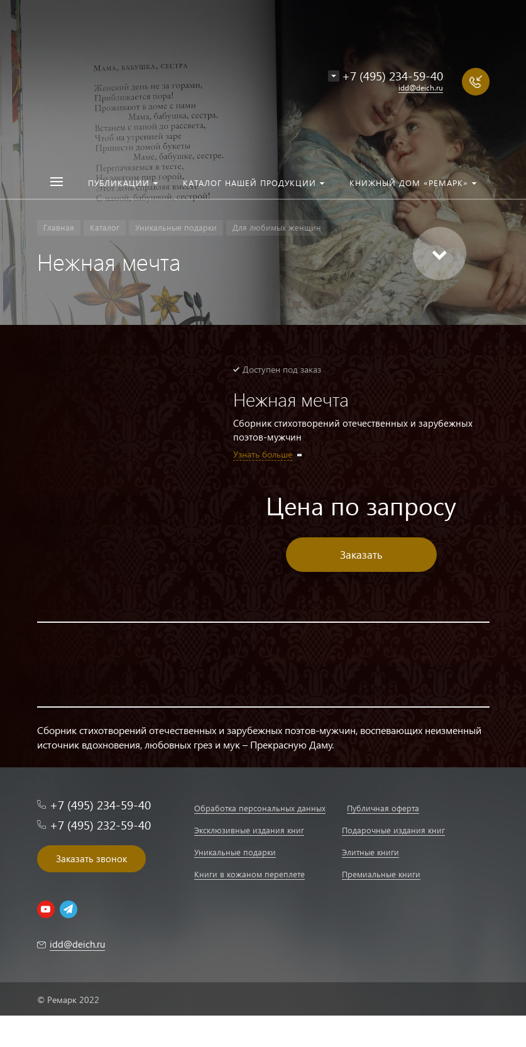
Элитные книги (370, 852)
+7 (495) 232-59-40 (100, 825)
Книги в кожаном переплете (249, 874)
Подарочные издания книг (393, 830)
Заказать (361, 554)
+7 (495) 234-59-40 (392, 76)
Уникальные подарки (235, 852)
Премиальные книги (381, 874)
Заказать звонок (91, 858)
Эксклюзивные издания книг (249, 830)
